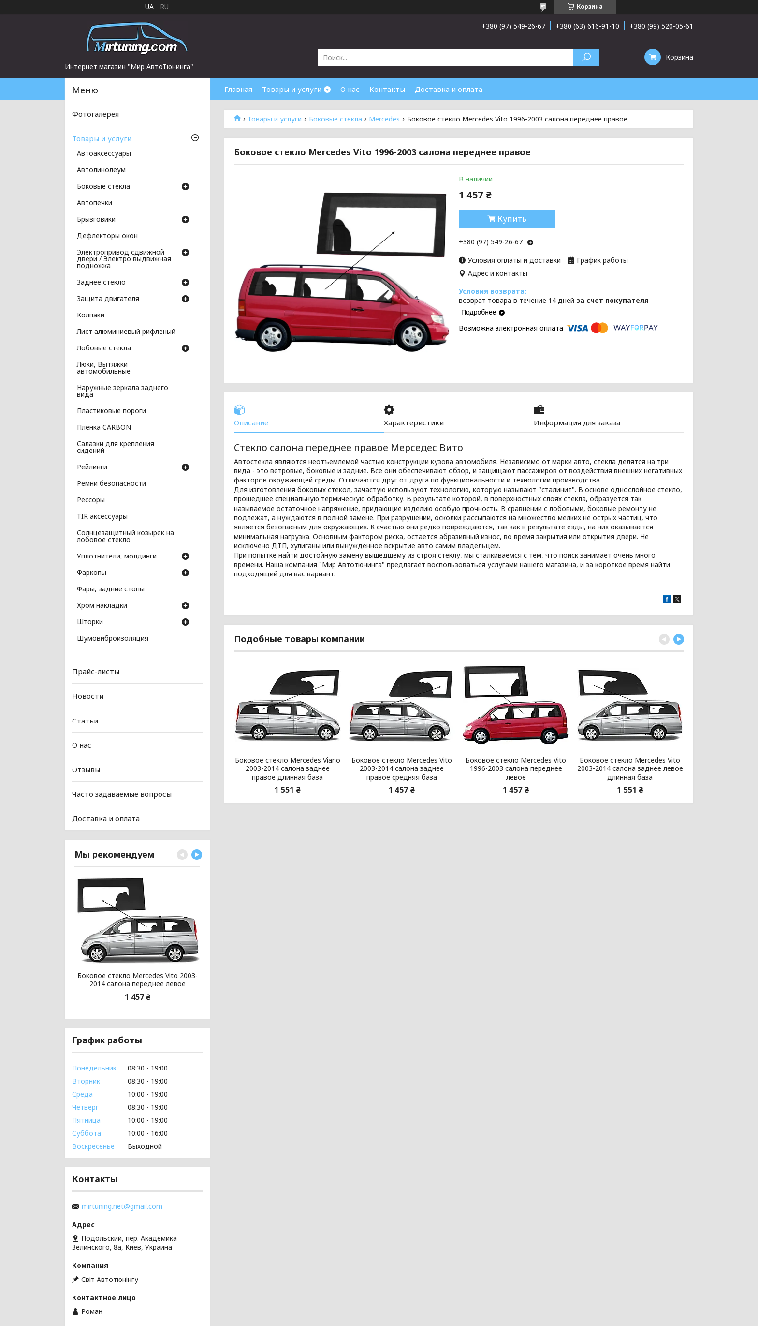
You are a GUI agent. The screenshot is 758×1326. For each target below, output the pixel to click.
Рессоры (91, 500)
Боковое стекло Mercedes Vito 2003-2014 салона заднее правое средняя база (401, 769)
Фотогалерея (95, 114)
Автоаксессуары (104, 154)
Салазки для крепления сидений (115, 447)
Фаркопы (91, 573)
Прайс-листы (95, 671)
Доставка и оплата (448, 89)
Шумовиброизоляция (112, 639)
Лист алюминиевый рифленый (126, 332)
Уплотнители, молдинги (117, 556)
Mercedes (384, 119)
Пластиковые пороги (111, 411)
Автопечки (94, 203)
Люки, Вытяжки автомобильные (104, 368)
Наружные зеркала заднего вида (122, 391)
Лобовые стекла (104, 348)
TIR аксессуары (102, 517)
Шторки (90, 622)
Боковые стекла (335, 119)
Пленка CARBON (104, 428)
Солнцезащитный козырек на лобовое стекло (125, 536)
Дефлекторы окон (107, 236)
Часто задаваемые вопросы (122, 794)
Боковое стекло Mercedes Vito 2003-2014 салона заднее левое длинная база (630, 769)
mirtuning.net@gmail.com (122, 1206)
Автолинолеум (101, 170)
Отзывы (86, 769)
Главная (238, 89)
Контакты (387, 89)
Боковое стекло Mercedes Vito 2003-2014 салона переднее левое (137, 979)
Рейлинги (92, 467)
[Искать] (586, 57)
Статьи (85, 720)
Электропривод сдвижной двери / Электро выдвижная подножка (124, 259)
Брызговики (96, 220)
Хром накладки (102, 606)
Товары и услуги (291, 89)
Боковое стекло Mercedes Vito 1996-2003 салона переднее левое (516, 769)
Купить (511, 218)
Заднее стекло (101, 282)
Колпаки (90, 315)
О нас (350, 89)
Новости (87, 696)
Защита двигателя (108, 299)
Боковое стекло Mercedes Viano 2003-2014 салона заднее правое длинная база (287, 769)
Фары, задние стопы (111, 589)
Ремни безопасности (111, 484)
